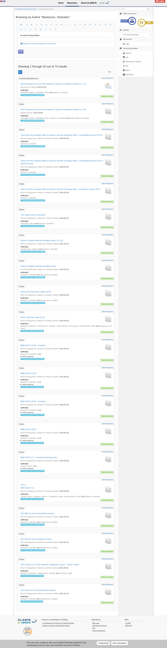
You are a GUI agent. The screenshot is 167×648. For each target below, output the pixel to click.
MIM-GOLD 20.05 (28, 429)
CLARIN (128, 623)
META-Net (128, 626)
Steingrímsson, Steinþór (29, 249)
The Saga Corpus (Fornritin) (32, 215)
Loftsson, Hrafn (26, 466)
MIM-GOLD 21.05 (28, 373)
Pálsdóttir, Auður (42, 92)
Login (160, 1)
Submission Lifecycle (99, 626)
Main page (95, 623)
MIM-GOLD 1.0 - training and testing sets (38, 457)
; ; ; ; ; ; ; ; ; (66, 467)
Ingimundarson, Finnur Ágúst (67, 326)
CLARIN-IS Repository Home (26, 9)
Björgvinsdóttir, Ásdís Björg (79, 118)
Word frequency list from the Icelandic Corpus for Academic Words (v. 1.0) (53, 84)
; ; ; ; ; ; (66, 411)
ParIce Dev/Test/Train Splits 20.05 (35, 292)
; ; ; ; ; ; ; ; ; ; (66, 355)
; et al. (66, 355)
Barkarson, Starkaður (60, 92)
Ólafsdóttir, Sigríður (27, 92)
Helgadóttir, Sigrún (27, 223)
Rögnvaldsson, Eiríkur (72, 496)
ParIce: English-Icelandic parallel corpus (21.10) (41, 240)
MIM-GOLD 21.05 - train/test (33, 345)
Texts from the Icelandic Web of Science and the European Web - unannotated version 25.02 (61, 135)
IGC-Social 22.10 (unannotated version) (38, 590)
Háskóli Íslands (26, 113)
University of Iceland (28, 87)
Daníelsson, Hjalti (65, 573)
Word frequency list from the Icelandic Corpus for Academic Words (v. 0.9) (53, 109)
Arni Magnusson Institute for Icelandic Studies (58, 623)
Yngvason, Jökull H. (40, 496)
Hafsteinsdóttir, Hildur (87, 326)
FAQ (93, 628)
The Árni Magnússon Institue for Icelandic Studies (39, 568)
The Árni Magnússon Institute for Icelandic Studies (39, 138)
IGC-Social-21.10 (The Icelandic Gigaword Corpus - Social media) (49, 564)
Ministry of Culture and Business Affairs (56, 626)
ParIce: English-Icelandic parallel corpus (38, 266)
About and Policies (98, 631)
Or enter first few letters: (30, 35)
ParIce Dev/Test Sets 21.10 (32, 317)
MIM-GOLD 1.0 (27, 488)
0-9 (21, 25)
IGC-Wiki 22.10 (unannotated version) (37, 513)
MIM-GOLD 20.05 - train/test (33, 401)
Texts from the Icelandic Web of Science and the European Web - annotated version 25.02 (60, 189)
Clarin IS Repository (107, 78)
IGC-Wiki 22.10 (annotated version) (36, 539)
